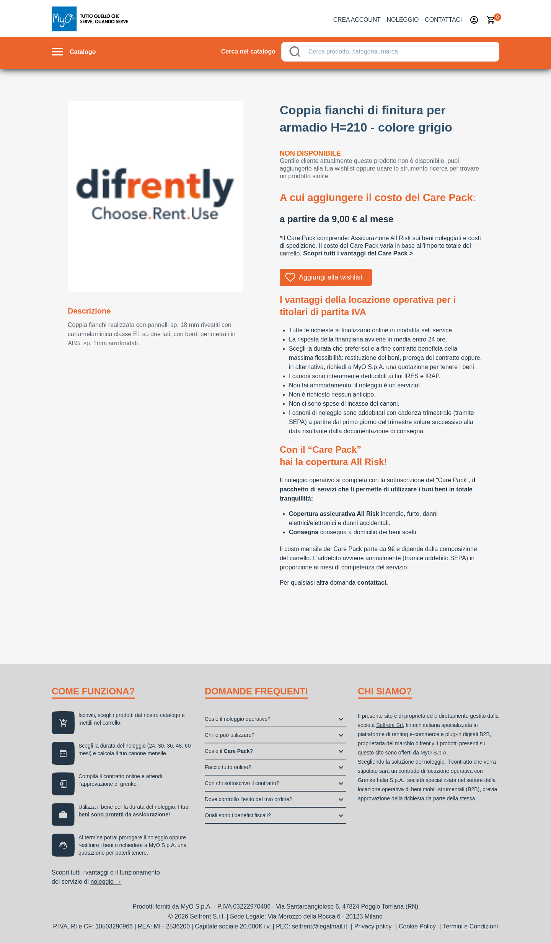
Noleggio (403, 19)
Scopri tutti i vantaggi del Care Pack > (358, 253)
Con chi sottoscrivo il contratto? (242, 783)
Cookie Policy (417, 926)
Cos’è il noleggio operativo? (238, 719)
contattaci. (372, 582)
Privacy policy (373, 926)
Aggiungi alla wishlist (330, 277)
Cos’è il (229, 751)
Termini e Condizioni (470, 926)
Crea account (357, 19)
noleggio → (105, 881)
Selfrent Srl (389, 725)
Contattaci (443, 19)
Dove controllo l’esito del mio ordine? (248, 799)
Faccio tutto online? (228, 767)
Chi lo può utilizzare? (229, 735)
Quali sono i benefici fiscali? (238, 815)
